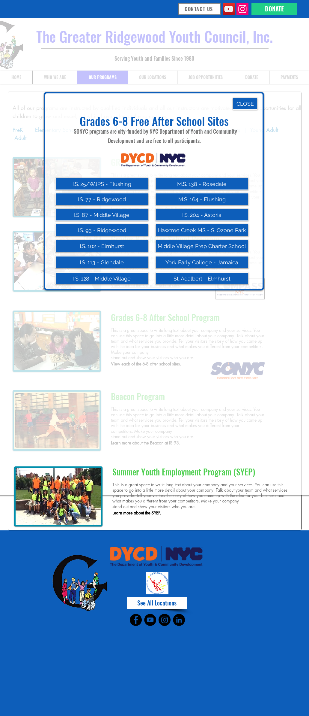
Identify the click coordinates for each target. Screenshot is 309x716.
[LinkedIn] (179, 620)
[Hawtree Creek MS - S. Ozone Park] (202, 230)
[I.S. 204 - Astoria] (202, 215)
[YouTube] (229, 9)
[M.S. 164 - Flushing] (202, 199)
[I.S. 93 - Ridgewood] (101, 230)
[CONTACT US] (199, 9)
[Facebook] (136, 620)
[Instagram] (242, 9)
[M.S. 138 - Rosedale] (202, 184)
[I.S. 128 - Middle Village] (101, 278)
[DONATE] (274, 9)
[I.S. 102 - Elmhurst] (101, 246)
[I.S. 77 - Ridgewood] (101, 199)
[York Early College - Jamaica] (202, 262)
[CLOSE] (245, 104)
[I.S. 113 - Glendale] (101, 262)
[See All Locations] (157, 603)
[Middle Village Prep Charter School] (202, 246)
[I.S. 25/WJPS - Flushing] (101, 184)
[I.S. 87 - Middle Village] (101, 215)
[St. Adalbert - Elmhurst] (202, 278)
